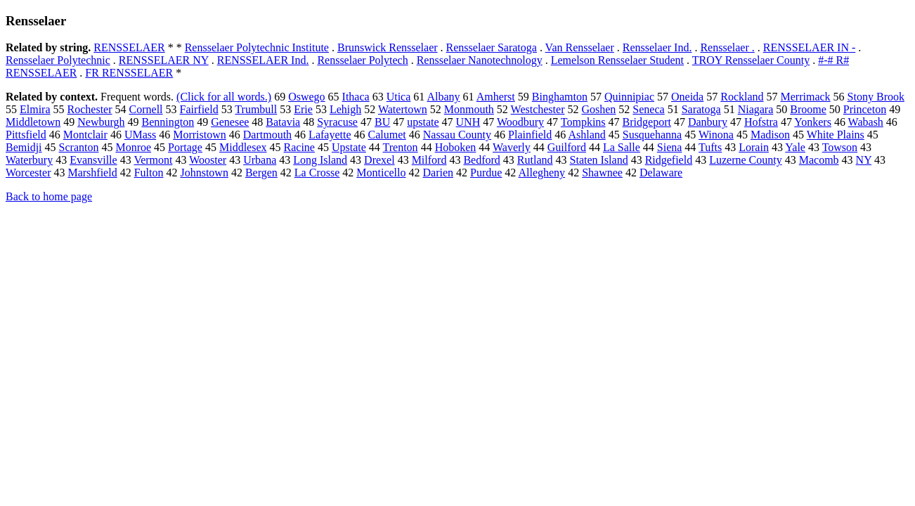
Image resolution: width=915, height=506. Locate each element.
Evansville (93, 160)
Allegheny (541, 173)
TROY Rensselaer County (751, 60)
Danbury (707, 122)
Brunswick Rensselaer (387, 47)
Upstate (349, 147)
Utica (399, 97)
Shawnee (602, 173)
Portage (185, 147)
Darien (437, 173)
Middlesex (243, 147)
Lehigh (345, 109)
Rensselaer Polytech (362, 60)
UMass (140, 135)
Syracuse (337, 122)
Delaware (661, 173)
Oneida (687, 97)
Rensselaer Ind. (657, 47)
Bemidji (24, 147)
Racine (299, 147)
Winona (716, 135)
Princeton (864, 109)
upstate (423, 122)
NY (864, 160)
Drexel (379, 160)
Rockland (741, 97)
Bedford (481, 160)
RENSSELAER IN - (809, 47)
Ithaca (356, 97)
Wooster (207, 160)
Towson (839, 147)
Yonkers (812, 122)
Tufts (710, 147)
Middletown (33, 122)
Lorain (754, 147)
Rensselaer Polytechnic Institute (257, 47)
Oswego (306, 97)
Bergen (261, 173)
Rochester (89, 109)
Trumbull (256, 109)
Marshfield (92, 173)
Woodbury (520, 122)
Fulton (149, 173)
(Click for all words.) (223, 97)
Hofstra (761, 122)
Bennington (167, 122)
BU (382, 122)
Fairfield (199, 109)
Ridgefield (669, 160)
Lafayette (330, 135)
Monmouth (469, 109)
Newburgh (100, 122)
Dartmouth (267, 135)
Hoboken (455, 147)
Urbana (259, 160)
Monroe (133, 147)
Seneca (648, 109)
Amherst (495, 97)
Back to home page (49, 196)
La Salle (621, 147)
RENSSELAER (128, 47)
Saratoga (701, 109)
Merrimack (806, 97)
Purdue (486, 173)
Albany (443, 97)
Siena (669, 147)
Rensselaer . (727, 47)
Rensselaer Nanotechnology (480, 60)
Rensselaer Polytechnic (58, 60)
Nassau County (457, 135)
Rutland (535, 160)
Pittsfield (26, 135)
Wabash (865, 122)
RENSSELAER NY (164, 60)
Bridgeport (647, 122)
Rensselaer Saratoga (491, 47)
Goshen (598, 109)
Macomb (819, 160)
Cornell (146, 109)
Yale (795, 147)
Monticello (380, 173)
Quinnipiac (629, 97)
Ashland (586, 135)
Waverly (512, 147)
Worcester (28, 173)
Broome (808, 109)
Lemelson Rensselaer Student (617, 60)
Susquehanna (652, 135)
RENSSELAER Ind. (263, 60)
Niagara (756, 109)
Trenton (400, 147)
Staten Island (599, 160)
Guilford (566, 147)
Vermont (153, 160)
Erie (303, 109)
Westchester (538, 109)
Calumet (387, 135)
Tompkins (583, 122)
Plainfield (530, 135)
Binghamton (560, 97)
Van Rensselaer (579, 47)
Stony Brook (876, 97)
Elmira (35, 109)
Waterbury (29, 160)
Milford (429, 160)
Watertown (402, 109)
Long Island (320, 160)
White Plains (835, 135)
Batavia (283, 122)
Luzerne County (745, 160)
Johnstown (204, 173)
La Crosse (316, 173)
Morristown (199, 135)
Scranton (79, 147)
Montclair (85, 135)
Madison (770, 135)
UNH (468, 122)
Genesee (230, 122)
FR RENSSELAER (129, 73)
